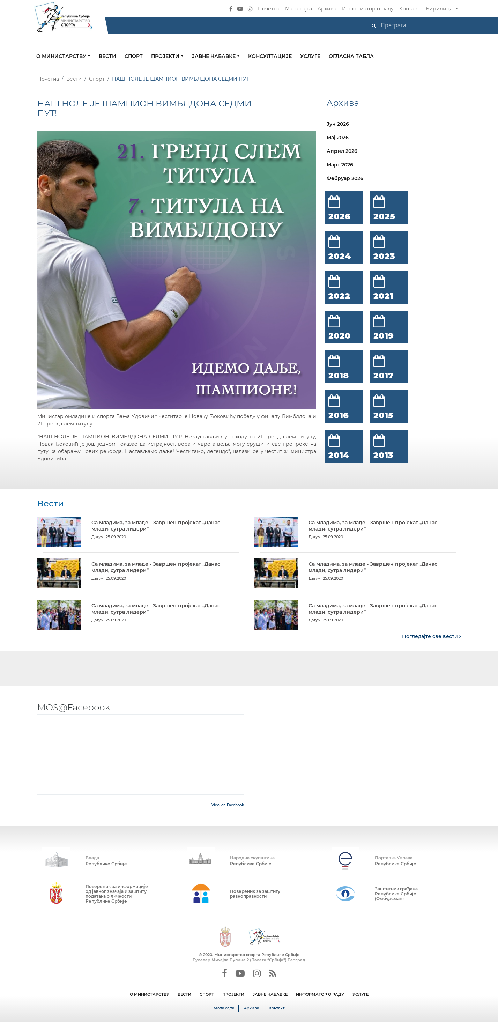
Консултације (270, 56)
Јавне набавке (214, 56)
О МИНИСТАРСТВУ (149, 994)
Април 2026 (342, 151)
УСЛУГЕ (360, 994)
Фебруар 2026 (345, 178)
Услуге (310, 56)
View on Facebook (227, 805)
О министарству (62, 56)
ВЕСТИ (184, 994)
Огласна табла (351, 56)
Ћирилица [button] (439, 9)
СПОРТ (207, 994)
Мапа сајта (298, 9)
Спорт (134, 56)
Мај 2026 (338, 137)
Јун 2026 (338, 124)
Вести (107, 56)
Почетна (269, 9)
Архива (327, 9)
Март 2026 (340, 165)
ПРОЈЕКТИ (233, 994)
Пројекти (166, 56)
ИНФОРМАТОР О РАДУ (320, 994)
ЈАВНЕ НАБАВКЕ (270, 994)
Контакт (409, 9)
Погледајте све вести (431, 636)
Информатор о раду (368, 9)
